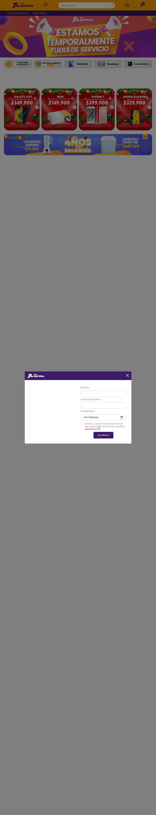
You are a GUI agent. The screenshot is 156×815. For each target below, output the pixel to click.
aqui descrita (92, 429)
